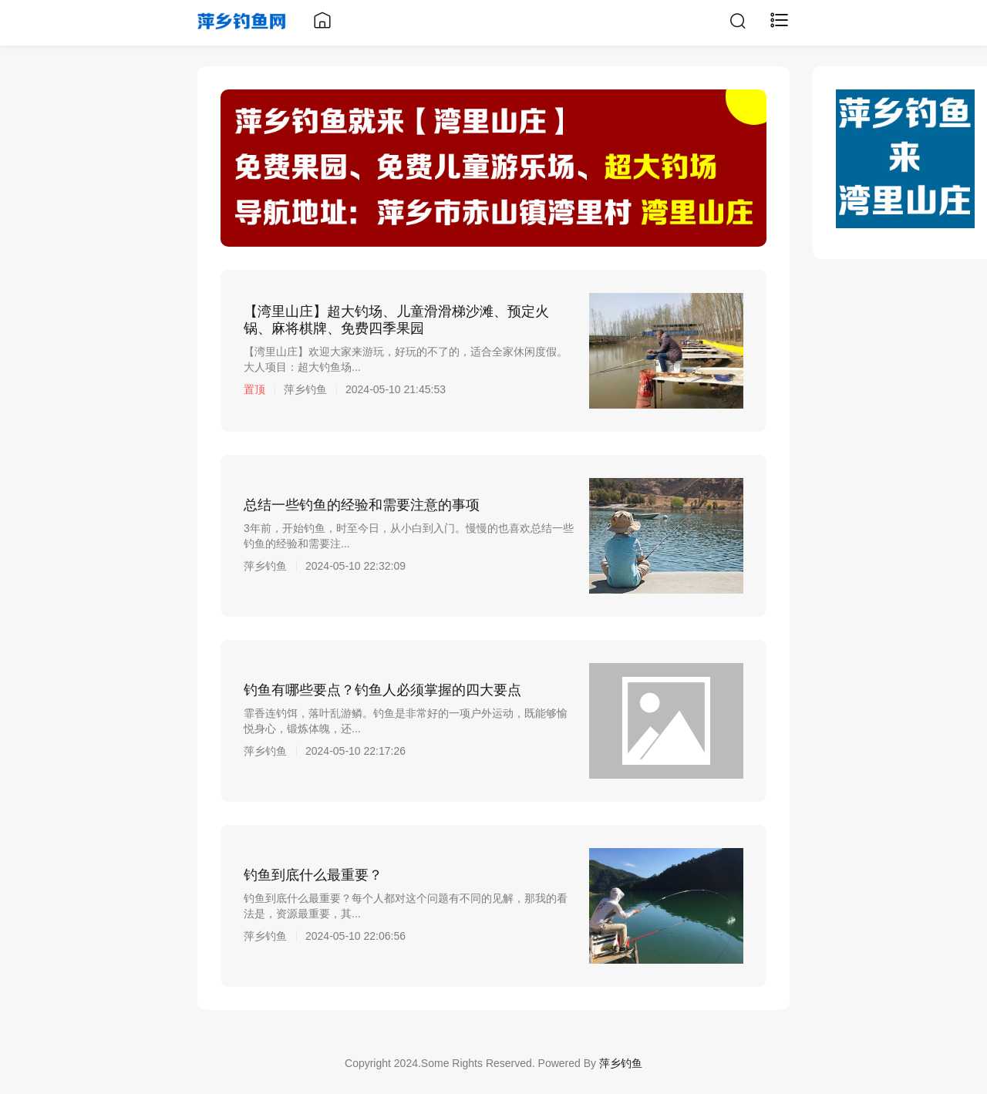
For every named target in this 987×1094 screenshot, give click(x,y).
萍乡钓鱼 (620, 1063)
